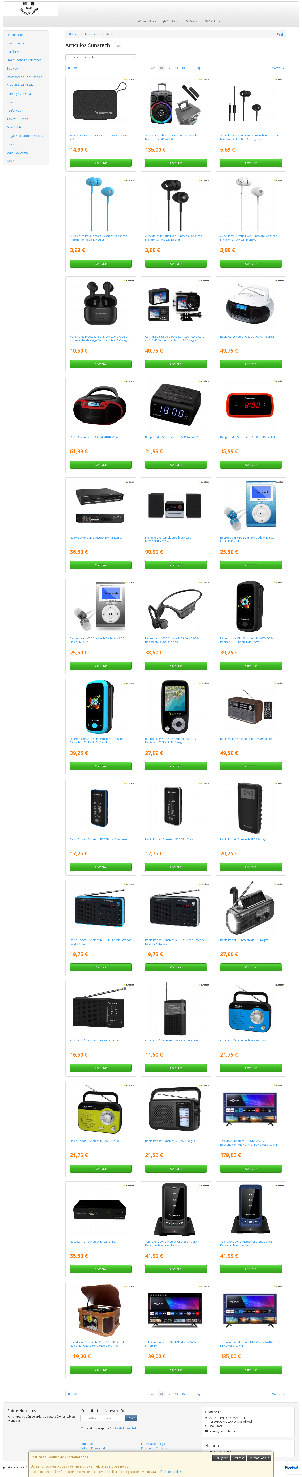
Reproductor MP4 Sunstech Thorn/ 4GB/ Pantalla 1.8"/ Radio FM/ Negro (170, 740)
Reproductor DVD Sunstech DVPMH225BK (96, 537)
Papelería (13, 144)
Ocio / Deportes (17, 153)
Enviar (131, 1418)
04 (183, 68)
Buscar (192, 21)
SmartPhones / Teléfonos (24, 60)
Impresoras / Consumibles (24, 77)
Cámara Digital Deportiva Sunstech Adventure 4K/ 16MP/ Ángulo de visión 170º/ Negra (174, 338)
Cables (11, 102)
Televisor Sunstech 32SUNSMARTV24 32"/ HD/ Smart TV (174, 1344)
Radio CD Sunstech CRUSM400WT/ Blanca (247, 336)
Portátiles (13, 52)
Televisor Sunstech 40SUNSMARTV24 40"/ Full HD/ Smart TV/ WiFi (249, 1344)
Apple (10, 161)
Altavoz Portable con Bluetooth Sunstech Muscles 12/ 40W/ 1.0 (171, 137)
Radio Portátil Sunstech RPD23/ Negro (244, 839)
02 (169, 68)
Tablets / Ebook (17, 119)
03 (176, 68)
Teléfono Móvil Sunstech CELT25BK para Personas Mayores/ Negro (171, 1243)
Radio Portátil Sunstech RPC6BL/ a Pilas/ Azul (99, 839)
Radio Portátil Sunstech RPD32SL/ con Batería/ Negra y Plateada (174, 941)
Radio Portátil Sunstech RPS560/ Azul (244, 1040)
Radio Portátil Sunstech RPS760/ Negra (170, 1141)
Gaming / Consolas (19, 94)
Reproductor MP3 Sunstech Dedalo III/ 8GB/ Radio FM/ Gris (97, 640)
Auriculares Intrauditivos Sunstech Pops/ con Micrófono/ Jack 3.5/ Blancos (248, 237)
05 (191, 68)
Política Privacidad (92, 1448)
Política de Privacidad (123, 1428)
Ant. (153, 68)
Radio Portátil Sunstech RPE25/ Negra (244, 940)
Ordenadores (15, 35)
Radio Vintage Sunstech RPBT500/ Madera (247, 739)
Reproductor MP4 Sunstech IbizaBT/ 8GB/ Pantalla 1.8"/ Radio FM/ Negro (246, 640)
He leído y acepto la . (111, 1428)
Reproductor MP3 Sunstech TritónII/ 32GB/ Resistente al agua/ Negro (172, 640)
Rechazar (238, 1458)
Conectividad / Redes (21, 85)
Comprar (101, 163)
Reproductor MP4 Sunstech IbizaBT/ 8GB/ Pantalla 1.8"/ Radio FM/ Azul (96, 740)
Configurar (221, 1458)
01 (161, 68)
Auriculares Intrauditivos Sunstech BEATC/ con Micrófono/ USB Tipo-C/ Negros (249, 137)
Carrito (213, 21)
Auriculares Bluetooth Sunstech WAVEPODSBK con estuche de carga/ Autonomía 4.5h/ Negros (100, 338)
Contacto (171, 21)
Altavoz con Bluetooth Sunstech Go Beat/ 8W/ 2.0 (99, 137)
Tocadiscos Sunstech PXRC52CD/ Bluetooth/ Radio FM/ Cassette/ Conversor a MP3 (98, 1344)
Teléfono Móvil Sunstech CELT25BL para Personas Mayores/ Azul (246, 1243)
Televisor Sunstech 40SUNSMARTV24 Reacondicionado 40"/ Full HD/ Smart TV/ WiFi (249, 1142)
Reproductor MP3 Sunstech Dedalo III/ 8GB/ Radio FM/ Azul (248, 539)
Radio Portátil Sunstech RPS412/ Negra (95, 1040)
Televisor (13, 68)
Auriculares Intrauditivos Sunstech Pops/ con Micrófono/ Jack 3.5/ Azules (98, 237)
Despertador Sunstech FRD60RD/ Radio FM (247, 437)
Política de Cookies (169, 1472)
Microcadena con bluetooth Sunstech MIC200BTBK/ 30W (169, 539)
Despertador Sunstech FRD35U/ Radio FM (171, 437)
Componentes (16, 43)
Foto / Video (15, 127)
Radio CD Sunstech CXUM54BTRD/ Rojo (95, 437)
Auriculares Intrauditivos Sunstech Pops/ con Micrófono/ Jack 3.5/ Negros (173, 237)
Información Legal (153, 1444)
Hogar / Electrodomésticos (25, 136)
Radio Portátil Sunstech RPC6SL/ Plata (169, 839)
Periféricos (14, 110)
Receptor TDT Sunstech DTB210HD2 (93, 1241)
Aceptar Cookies (259, 1458)
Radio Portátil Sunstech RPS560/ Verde (95, 1141)
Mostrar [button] (278, 68)
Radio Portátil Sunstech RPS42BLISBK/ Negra (173, 1040)
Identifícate (147, 21)
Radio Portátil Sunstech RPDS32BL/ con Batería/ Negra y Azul (100, 941)
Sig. (199, 68)
